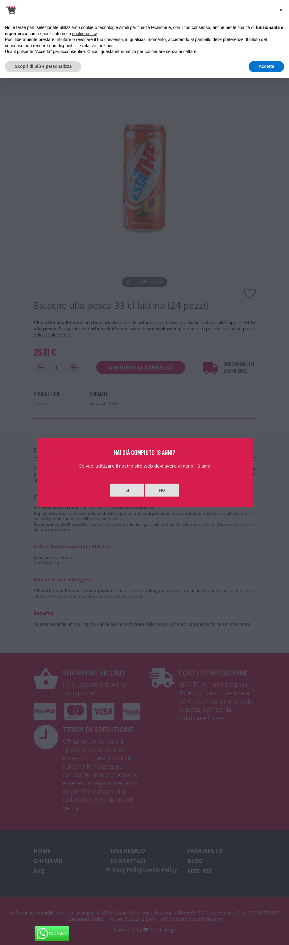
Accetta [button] (266, 66)
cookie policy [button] (84, 33)
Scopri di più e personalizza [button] (43, 66)
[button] (281, 10)
